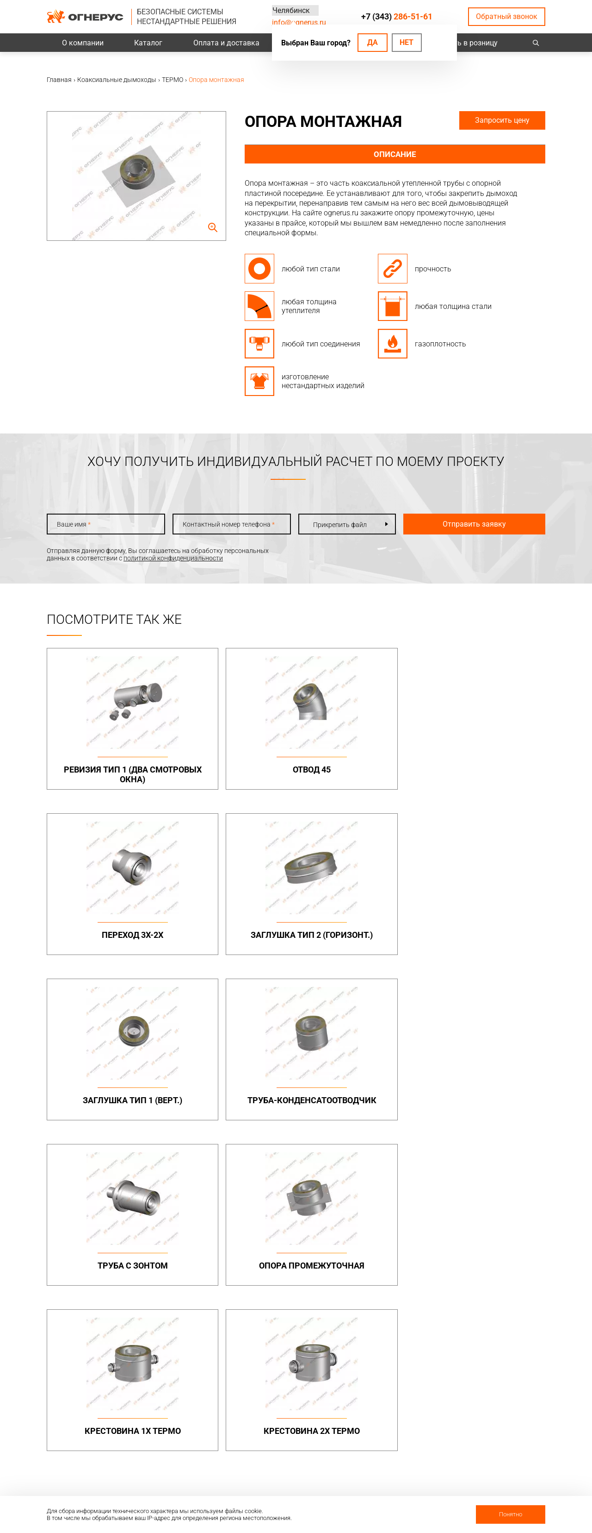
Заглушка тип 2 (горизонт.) (485, 775)
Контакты (478, 1407)
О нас (375, 1419)
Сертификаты (387, 1431)
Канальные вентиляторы (213, 1332)
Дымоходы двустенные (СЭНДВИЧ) (306, 1254)
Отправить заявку (468, 524)
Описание (395, 154)
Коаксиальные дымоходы (407, 1219)
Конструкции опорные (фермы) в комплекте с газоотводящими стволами (497, 1276)
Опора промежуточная (486, 942)
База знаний (290, 1407)
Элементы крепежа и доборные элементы (206, 1254)
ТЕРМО (377, 1243)
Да (372, 42)
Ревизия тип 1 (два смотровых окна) (106, 775)
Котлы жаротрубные (398, 1332)
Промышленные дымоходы (199, 1222)
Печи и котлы (387, 1319)
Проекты (188, 1419)
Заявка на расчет (297, 1443)
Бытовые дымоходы (302, 1219)
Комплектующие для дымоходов (302, 1272)
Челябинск (290, 10)
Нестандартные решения (500, 1298)
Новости (380, 1479)
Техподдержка (292, 1431)
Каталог (148, 42)
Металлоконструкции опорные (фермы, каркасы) (496, 1226)
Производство (485, 1419)
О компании (83, 42)
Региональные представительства (492, 1435)
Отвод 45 (233, 769)
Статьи (378, 1491)
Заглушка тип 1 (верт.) (106, 937)
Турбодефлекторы (299, 1319)
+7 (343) (396, 16)
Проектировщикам (299, 1419)
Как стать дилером (396, 1455)
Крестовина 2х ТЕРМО (233, 1105)
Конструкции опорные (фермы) (496, 1251)
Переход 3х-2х (359, 769)
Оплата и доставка (226, 42)
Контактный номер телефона (225, 524)
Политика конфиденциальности (95, 1436)
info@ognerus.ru (299, 22)
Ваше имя (74, 524)
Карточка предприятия (402, 1467)
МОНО (376, 1232)
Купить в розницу (467, 42)
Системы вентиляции (207, 1319)
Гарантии (381, 1443)
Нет (406, 42)
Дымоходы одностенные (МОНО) (308, 1236)
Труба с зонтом (359, 937)
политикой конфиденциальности (173, 558)
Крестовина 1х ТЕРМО (106, 1105)
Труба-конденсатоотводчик (233, 942)
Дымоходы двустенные (210, 1240)
